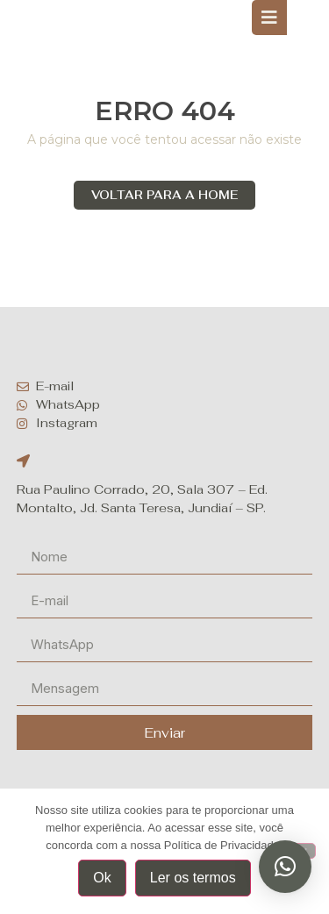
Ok (102, 877)
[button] (285, 866)
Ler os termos (193, 877)
